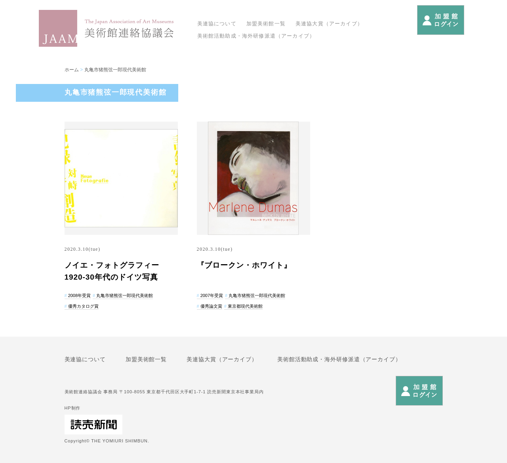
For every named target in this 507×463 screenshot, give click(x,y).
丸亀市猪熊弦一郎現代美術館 (115, 69)
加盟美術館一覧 (266, 24)
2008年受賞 (79, 295)
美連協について (216, 24)
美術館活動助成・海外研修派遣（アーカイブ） (256, 36)
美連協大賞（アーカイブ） (329, 24)
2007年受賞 (211, 295)
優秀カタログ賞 (83, 306)
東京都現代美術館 (245, 306)
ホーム (72, 69)
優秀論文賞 (211, 306)
